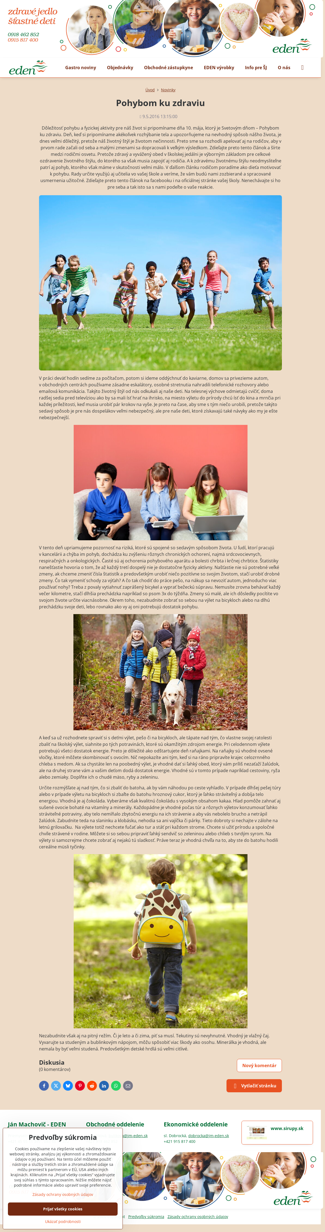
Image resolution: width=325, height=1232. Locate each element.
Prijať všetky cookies (62, 1208)
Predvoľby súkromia (146, 1216)
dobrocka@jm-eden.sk (208, 1135)
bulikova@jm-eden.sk (128, 1135)
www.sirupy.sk (287, 1128)
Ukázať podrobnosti (63, 1221)
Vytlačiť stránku (254, 1086)
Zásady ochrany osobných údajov (198, 1216)
